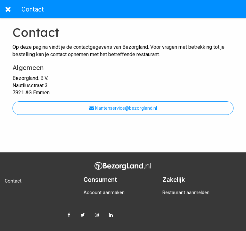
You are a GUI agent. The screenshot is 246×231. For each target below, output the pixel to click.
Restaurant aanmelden (185, 192)
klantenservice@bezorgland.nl (123, 108)
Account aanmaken (104, 192)
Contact (13, 181)
